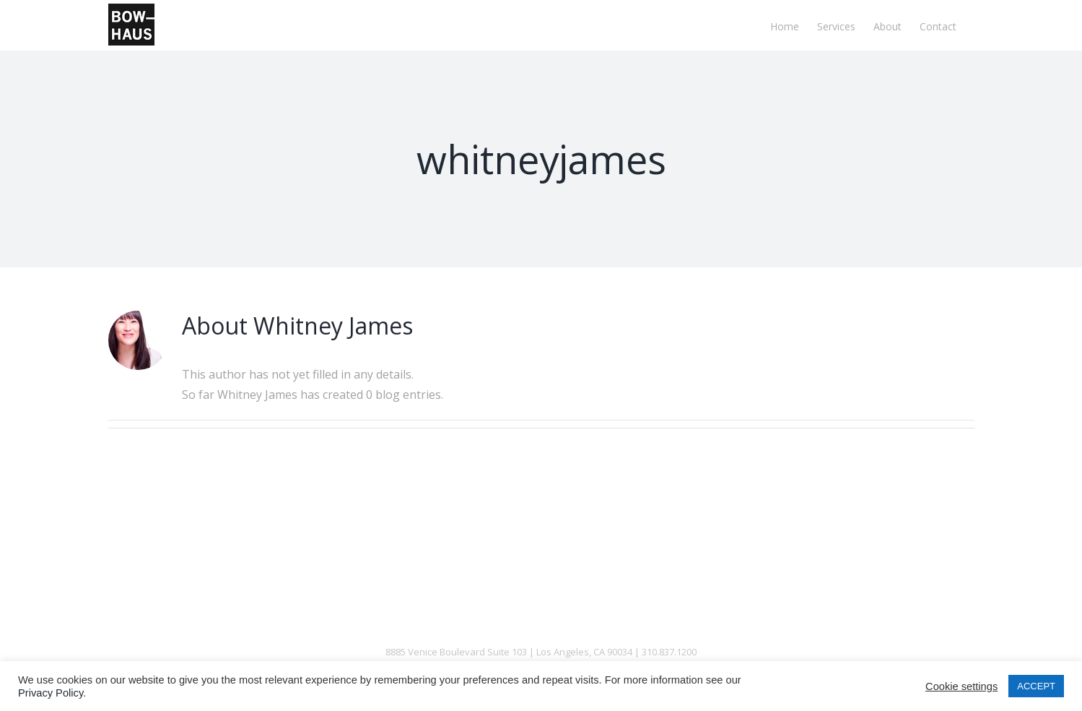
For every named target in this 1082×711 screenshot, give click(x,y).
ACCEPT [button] (1036, 686)
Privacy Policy (50, 693)
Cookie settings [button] (961, 686)
